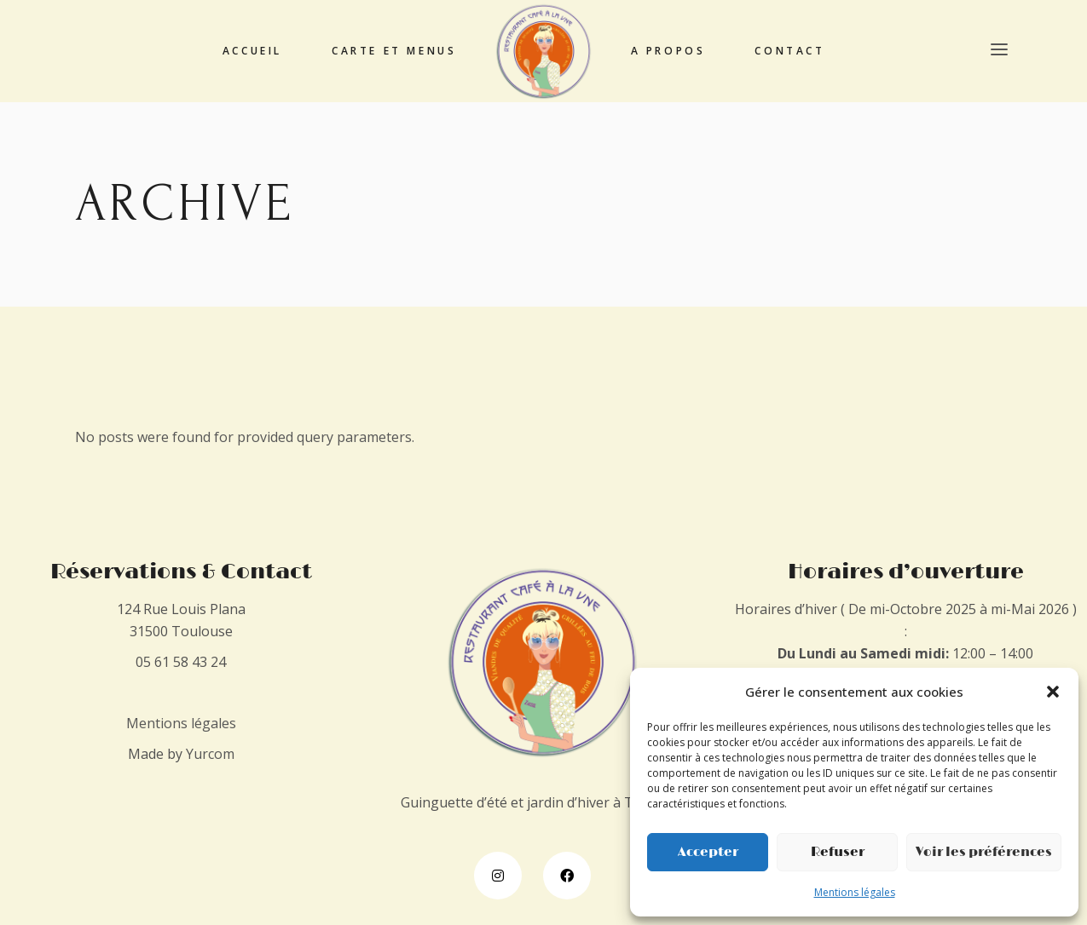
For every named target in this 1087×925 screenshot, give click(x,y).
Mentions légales (854, 892)
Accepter (708, 852)
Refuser (837, 852)
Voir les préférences (984, 852)
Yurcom (210, 753)
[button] (1052, 691)
